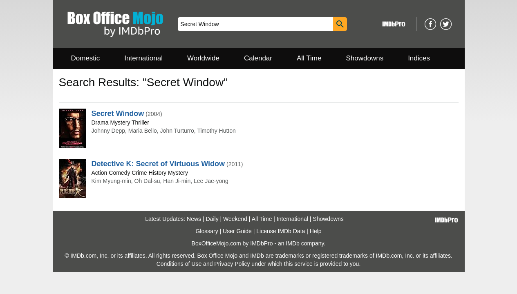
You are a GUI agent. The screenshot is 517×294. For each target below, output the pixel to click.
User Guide (237, 231)
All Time (309, 58)
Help (316, 231)
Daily (212, 219)
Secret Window (118, 113)
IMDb (292, 243)
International (143, 58)
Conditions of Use (179, 264)
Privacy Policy (232, 264)
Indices (419, 58)
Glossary (206, 231)
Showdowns (364, 58)
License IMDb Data (280, 231)
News (194, 219)
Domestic (85, 58)
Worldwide (203, 58)
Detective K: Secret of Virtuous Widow (158, 164)
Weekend (235, 219)
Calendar (258, 58)
